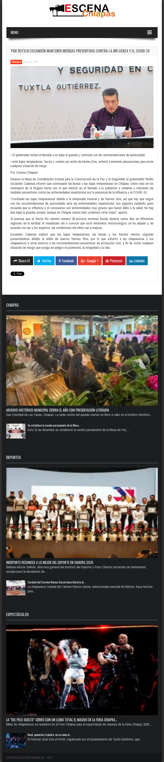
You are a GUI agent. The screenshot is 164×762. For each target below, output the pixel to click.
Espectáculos (17, 614)
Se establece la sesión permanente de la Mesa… (54, 425)
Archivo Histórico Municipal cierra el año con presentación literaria (57, 410)
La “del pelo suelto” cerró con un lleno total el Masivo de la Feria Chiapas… (61, 719)
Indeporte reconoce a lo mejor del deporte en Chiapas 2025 (49, 562)
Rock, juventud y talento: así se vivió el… (49, 734)
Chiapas (16, 62)
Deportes (13, 457)
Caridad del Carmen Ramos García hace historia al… (56, 582)
